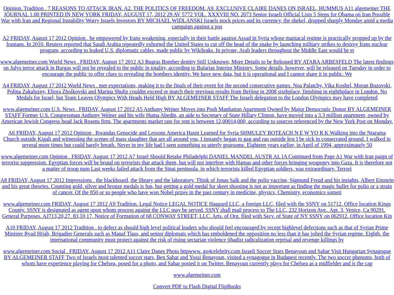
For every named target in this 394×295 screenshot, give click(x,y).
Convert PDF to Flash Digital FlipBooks (197, 286)
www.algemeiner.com (197, 275)
